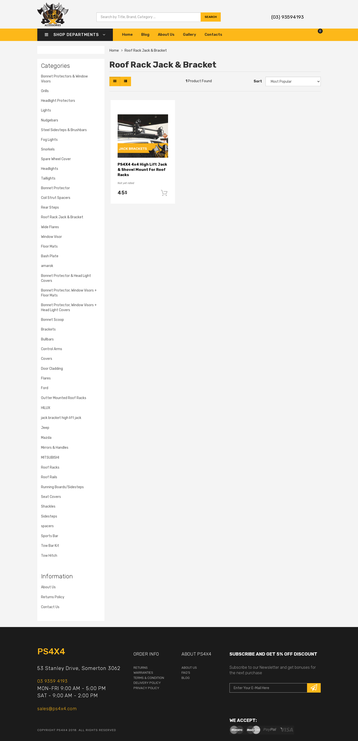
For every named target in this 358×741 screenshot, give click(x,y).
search (211, 17)
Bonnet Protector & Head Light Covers (66, 278)
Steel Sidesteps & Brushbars (64, 130)
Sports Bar (49, 536)
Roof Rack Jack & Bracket (62, 217)
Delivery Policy (147, 683)
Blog (145, 34)
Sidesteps (49, 516)
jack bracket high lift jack (61, 418)
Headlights (49, 169)
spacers (47, 526)
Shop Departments (75, 34)
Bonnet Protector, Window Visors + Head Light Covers (69, 307)
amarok (47, 266)
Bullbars (47, 339)
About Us (166, 34)
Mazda (46, 438)
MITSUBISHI (50, 457)
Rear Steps (50, 207)
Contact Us (50, 607)
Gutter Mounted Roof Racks (63, 398)
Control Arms (51, 349)
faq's (185, 672)
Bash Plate (49, 256)
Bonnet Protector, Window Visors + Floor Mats (69, 292)
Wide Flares (50, 227)
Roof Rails (49, 477)
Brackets (48, 329)
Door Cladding (52, 369)
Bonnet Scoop (52, 320)
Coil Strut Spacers (55, 198)
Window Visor (51, 237)
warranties (143, 672)
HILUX (45, 408)
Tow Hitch (49, 556)
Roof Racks (50, 467)
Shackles (48, 506)
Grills (45, 91)
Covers (46, 359)
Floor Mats (49, 246)
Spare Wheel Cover (56, 159)
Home (127, 34)
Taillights (48, 178)
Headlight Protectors (58, 101)
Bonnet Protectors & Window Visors (64, 78)
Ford (44, 388)
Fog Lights (49, 140)
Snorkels (48, 149)
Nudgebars (49, 120)
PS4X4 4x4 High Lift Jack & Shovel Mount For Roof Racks (142, 169)
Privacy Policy (146, 688)
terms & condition (149, 678)
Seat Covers (51, 497)
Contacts (213, 34)
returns (141, 667)
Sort (258, 81)
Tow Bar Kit (50, 546)
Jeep (45, 428)
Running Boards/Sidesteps (62, 487)
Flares (46, 378)
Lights (46, 110)
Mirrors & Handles (54, 447)
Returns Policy (52, 597)
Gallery (189, 34)
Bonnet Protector (55, 188)
